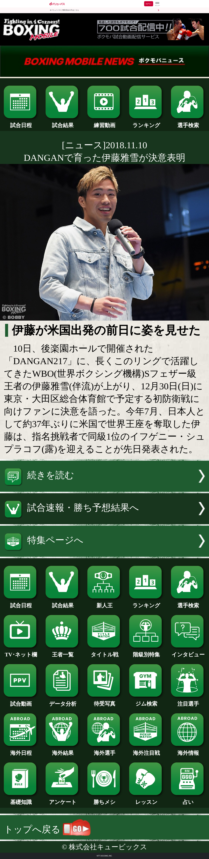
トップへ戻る (47, 829)
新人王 (104, 603)
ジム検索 (146, 701)
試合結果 (63, 122)
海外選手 (104, 750)
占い (188, 799)
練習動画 (104, 122)
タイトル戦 (104, 652)
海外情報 (188, 750)
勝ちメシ (104, 799)
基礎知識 (21, 799)
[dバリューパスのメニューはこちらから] (157, 4)
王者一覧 (63, 652)
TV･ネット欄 (21, 652)
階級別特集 (146, 652)
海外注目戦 (146, 750)
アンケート (63, 799)
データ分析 (63, 701)
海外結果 (63, 750)
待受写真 (104, 701)
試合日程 (21, 122)
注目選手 (188, 701)
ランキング (146, 122)
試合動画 (21, 701)
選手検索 (188, 122)
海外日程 (21, 750)
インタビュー (188, 652)
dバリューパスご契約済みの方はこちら (64, 10)
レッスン (146, 799)
